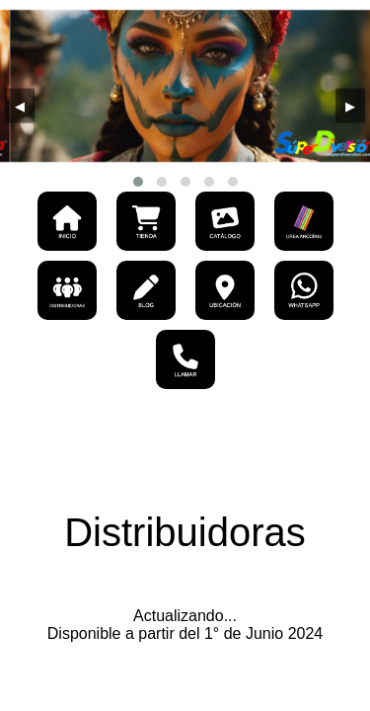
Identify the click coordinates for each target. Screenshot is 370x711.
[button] (138, 182)
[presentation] (20, 106)
